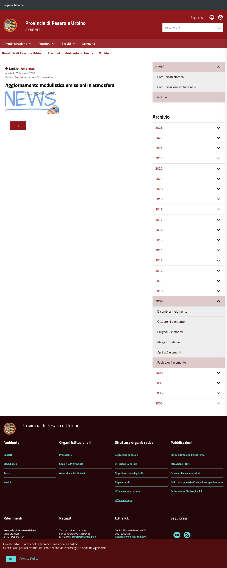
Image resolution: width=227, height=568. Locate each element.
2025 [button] (159, 137)
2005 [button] (159, 403)
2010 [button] (159, 291)
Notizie (104, 53)
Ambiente (72, 53)
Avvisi (7, 473)
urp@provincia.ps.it (84, 537)
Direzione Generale (126, 464)
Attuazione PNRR (180, 464)
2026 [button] (159, 127)
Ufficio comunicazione (127, 491)
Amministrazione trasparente (188, 455)
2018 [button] (159, 209)
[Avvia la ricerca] (218, 27)
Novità (88, 53)
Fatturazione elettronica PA (130, 537)
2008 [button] (159, 372)
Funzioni (44, 43)
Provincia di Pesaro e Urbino (55, 23)
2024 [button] (159, 148)
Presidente (65, 455)
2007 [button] (159, 383)
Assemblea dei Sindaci (72, 473)
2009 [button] (159, 301)
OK (11, 559)
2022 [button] (159, 168)
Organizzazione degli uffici (130, 473)
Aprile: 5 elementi (169, 352)
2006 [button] (159, 393)
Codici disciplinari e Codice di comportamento (197, 482)
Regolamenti (122, 482)
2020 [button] (159, 189)
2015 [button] (159, 240)
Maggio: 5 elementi (170, 342)
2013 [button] (159, 260)
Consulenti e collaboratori (185, 473)
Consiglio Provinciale (71, 464)
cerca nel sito (172, 27)
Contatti (8, 455)
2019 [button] (159, 199)
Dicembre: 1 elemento (172, 311)
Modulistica (10, 464)
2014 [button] (159, 250)
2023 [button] (159, 158)
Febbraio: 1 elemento (171, 362)
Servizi (66, 43)
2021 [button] (159, 178)
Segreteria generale (126, 455)
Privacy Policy (29, 558)
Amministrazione (15, 43)
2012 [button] (159, 270)
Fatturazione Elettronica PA (186, 491)
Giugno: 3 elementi (170, 331)
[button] (218, 67)
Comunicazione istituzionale (176, 87)
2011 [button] (159, 280)
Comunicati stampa (170, 77)
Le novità (88, 43)
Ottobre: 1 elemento (171, 321)
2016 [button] (159, 229)
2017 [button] (159, 219)
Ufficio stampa (123, 500)
